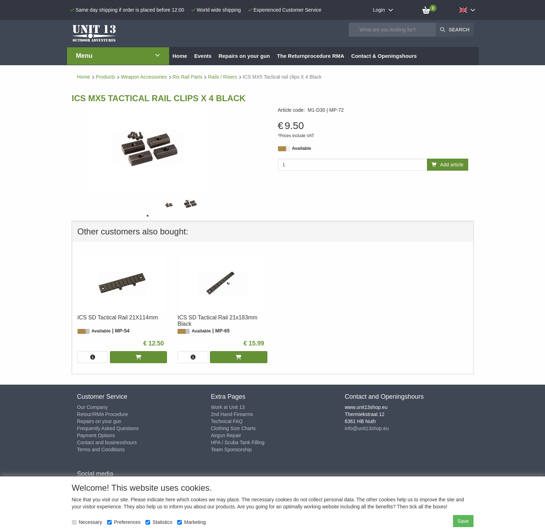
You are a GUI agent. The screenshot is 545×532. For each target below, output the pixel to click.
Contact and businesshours (107, 442)
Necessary (87, 522)
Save (463, 521)
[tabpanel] (169, 205)
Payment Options (96, 435)
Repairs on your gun (99, 421)
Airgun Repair (226, 435)
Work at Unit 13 (228, 407)
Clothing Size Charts (233, 428)
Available (301, 148)
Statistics (158, 522)
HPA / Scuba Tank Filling (238, 442)
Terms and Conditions (101, 449)
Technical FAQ (227, 421)
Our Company (92, 407)
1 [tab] (147, 215)
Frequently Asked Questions (108, 428)
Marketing (191, 522)
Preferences (124, 522)
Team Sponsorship (231, 449)
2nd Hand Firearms (232, 414)
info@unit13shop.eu (367, 428)
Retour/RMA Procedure (102, 414)
